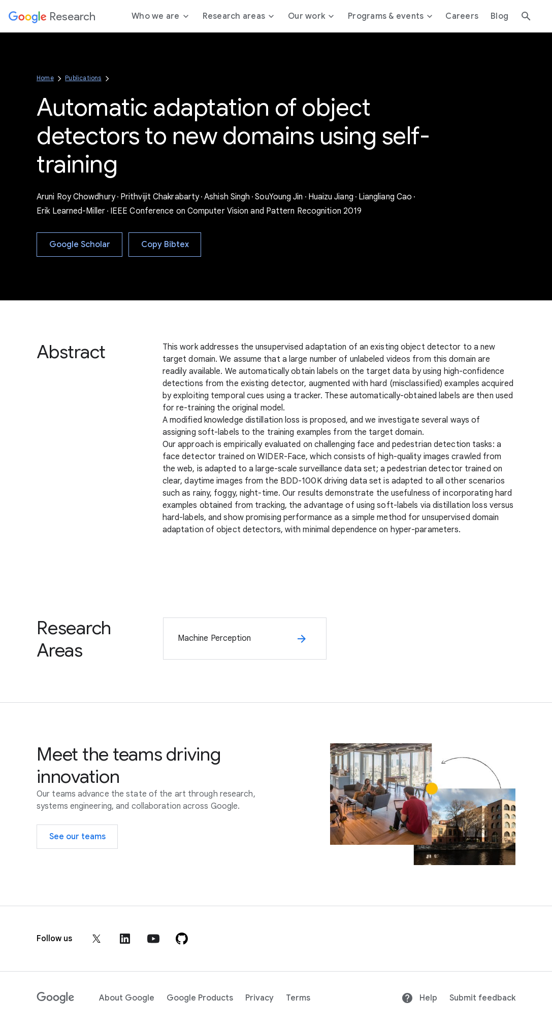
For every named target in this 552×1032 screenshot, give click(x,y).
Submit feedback (482, 998)
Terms (298, 998)
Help (419, 998)
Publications (83, 78)
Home (45, 78)
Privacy (259, 998)
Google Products (200, 998)
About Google (126, 998)
